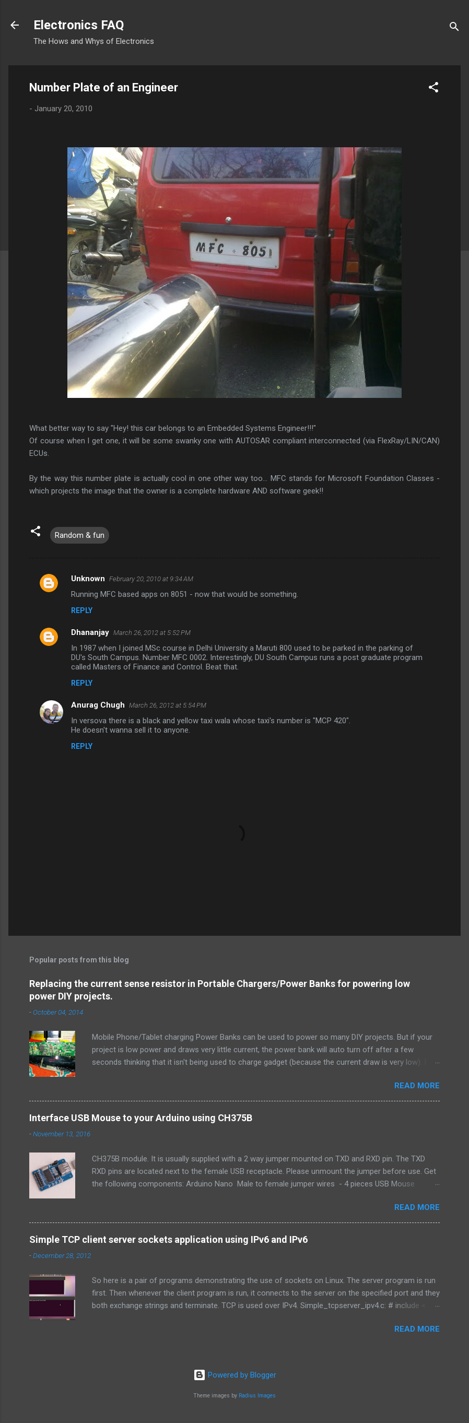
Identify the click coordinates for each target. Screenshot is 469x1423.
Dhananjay (90, 632)
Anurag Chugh (98, 705)
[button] (433, 89)
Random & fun (79, 535)
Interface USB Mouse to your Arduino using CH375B (140, 1117)
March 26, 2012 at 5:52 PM (152, 633)
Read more (417, 1085)
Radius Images (257, 1395)
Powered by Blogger (234, 1375)
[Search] (454, 28)
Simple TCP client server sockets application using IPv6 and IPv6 (168, 1239)
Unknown (88, 578)
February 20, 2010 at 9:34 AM (151, 579)
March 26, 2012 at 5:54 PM (167, 705)
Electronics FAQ (78, 25)
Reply (81, 610)
